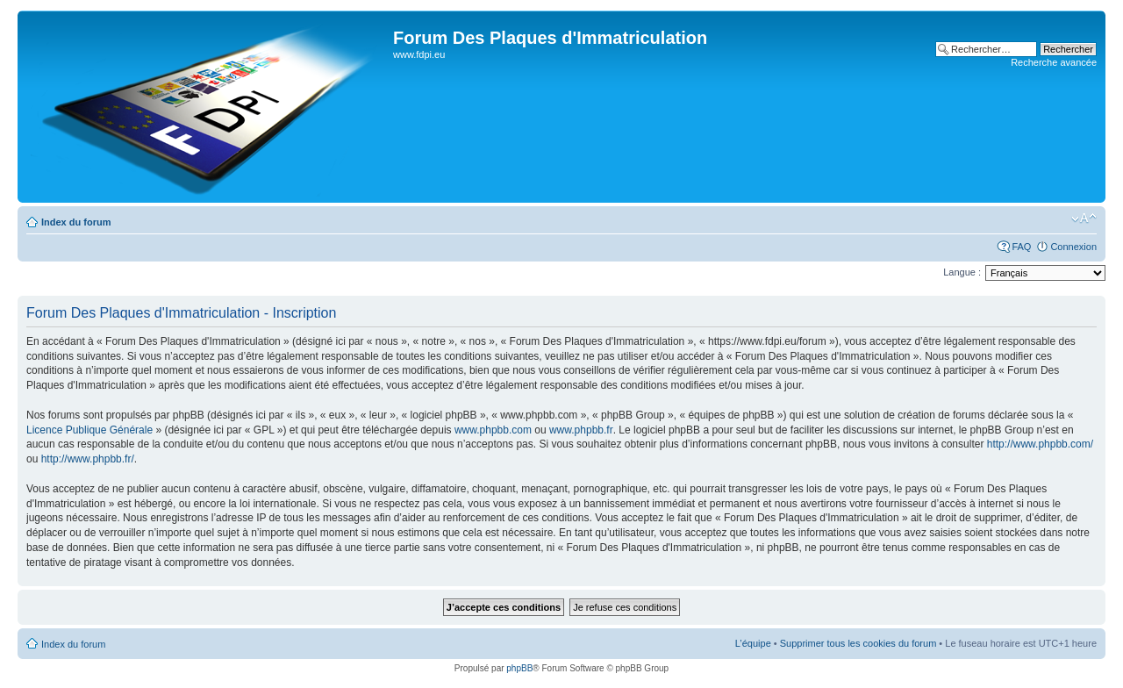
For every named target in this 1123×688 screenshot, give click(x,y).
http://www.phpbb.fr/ (87, 459)
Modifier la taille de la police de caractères (1084, 218)
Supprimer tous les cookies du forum (858, 643)
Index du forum (76, 222)
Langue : (962, 272)
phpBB (519, 668)
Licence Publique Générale (89, 430)
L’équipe (753, 643)
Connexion (1073, 246)
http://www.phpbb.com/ (1040, 444)
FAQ (1021, 246)
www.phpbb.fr (581, 430)
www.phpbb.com (493, 430)
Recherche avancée (1054, 62)
